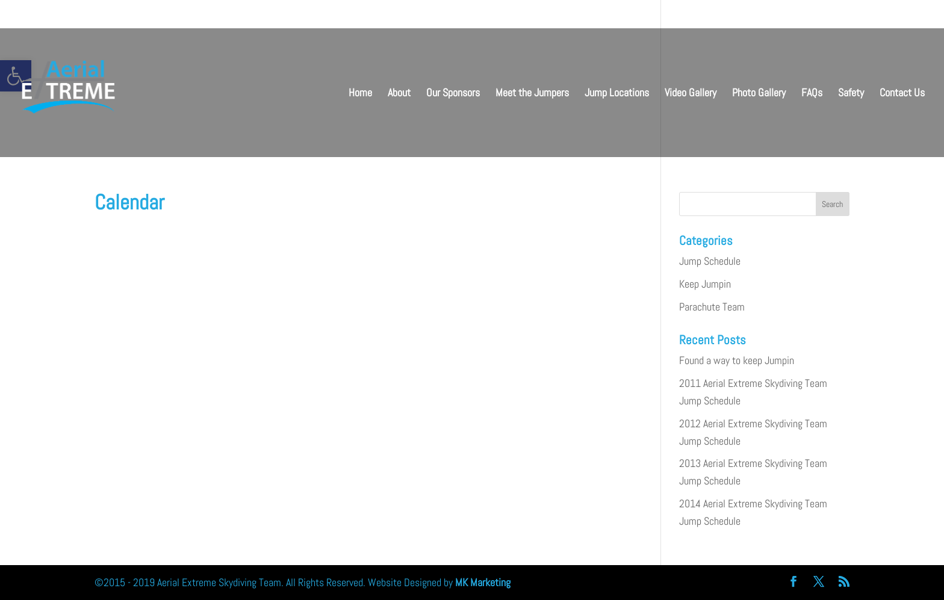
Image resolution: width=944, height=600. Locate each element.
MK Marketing (483, 582)
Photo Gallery (759, 93)
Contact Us (902, 93)
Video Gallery (690, 93)
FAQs (811, 93)
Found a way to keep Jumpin (736, 360)
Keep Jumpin (705, 284)
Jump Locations (617, 93)
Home (360, 93)
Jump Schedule (710, 261)
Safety (851, 93)
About (399, 93)
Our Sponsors (453, 93)
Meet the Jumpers (532, 93)
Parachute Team (712, 307)
